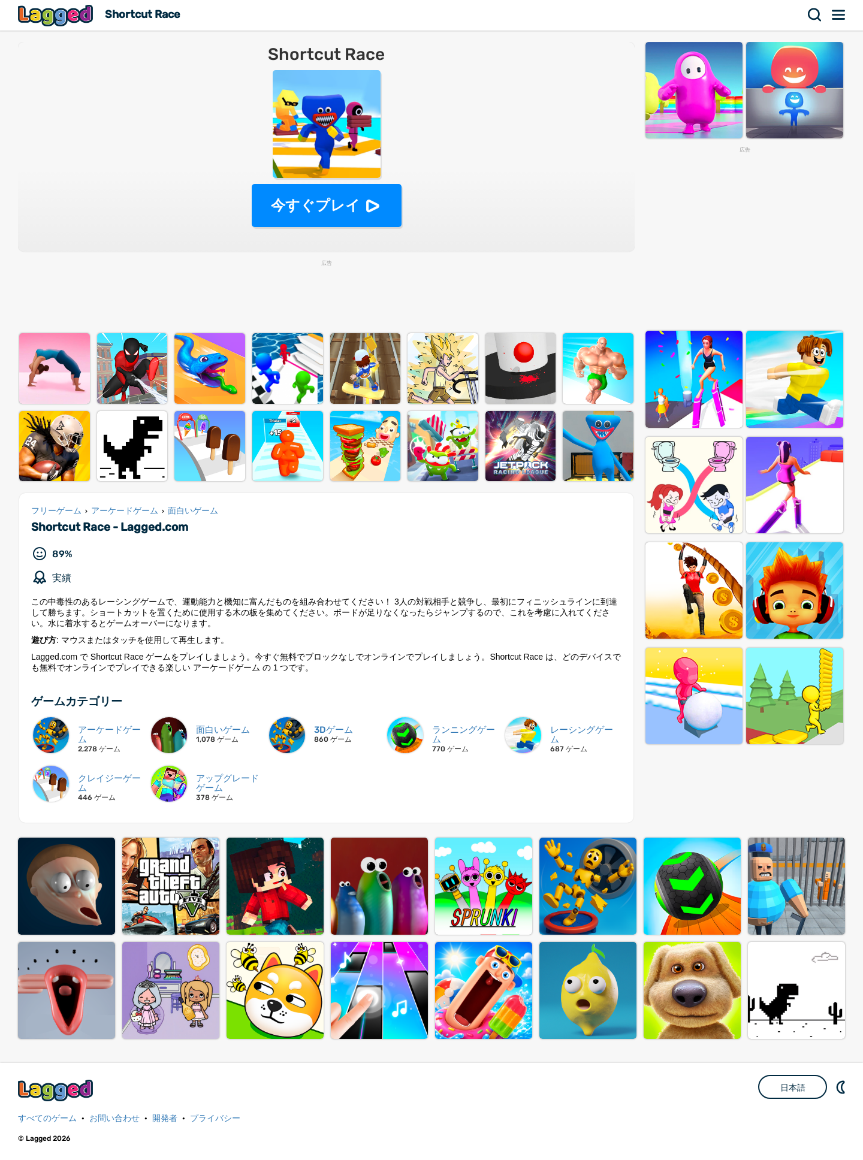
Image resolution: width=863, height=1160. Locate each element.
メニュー (839, 15)
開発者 (164, 1118)
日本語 (792, 1087)
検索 (815, 15)
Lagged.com (57, 1090)
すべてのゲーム (47, 1118)
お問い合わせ (114, 1118)
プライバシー (215, 1118)
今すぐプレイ (315, 205)
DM (842, 1087)
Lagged (57, 15)
